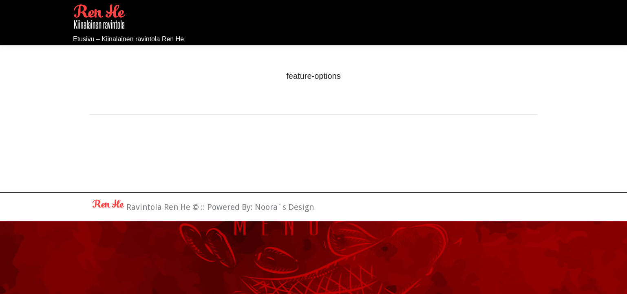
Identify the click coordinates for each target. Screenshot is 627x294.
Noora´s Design (284, 207)
